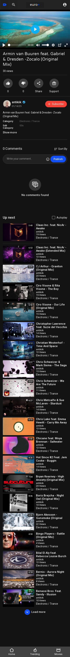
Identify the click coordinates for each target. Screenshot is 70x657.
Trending (35, 652)
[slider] (17, 45)
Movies (58, 652)
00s (22, 125)
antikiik (19, 102)
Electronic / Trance (30, 121)
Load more (35, 612)
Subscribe (55, 104)
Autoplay (62, 217)
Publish (58, 159)
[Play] (4, 45)
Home (11, 652)
